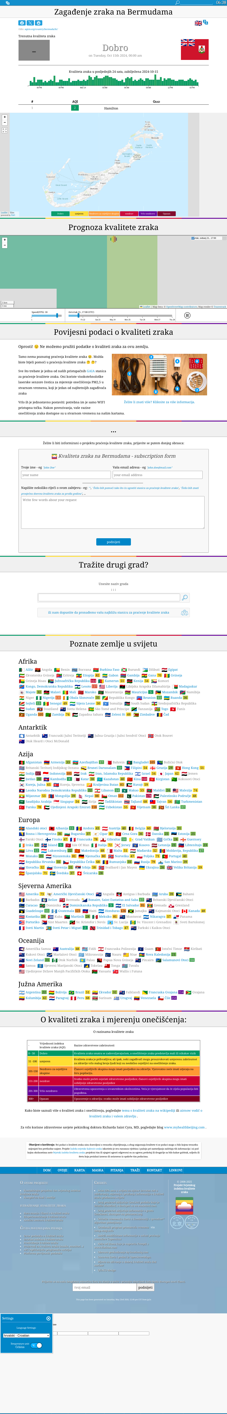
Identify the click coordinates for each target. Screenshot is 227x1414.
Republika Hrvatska (40, 861)
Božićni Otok (170, 762)
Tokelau (93, 965)
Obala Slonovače (81, 697)
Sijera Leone (85, 703)
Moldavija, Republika (181, 850)
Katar (84, 779)
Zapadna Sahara (87, 714)
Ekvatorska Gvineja (36, 675)
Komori (160, 681)
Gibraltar (113, 839)
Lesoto (86, 686)
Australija (66, 948)
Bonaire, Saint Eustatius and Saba (113, 899)
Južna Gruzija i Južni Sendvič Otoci (117, 735)
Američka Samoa (35, 949)
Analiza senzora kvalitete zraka (43, 1220)
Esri (13, 215)
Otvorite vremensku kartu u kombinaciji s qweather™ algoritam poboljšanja (129, 1220)
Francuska (84, 839)
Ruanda (176, 697)
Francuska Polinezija (117, 949)
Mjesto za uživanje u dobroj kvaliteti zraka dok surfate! (125, 1263)
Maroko (87, 692)
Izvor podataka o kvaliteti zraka (43, 1236)
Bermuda (69, 900)
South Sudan (137, 703)
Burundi (130, 669)
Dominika (50, 905)
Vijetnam (143, 807)
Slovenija (60, 867)
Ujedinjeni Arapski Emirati (70, 807)
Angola (43, 669)
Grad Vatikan (141, 839)
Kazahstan (111, 779)
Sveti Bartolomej (188, 922)
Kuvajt (137, 784)
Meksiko (105, 916)
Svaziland (47, 709)
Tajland (136, 801)
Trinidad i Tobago (109, 927)
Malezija (185, 790)
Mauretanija (110, 692)
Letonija (164, 845)
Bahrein (115, 762)
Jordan (30, 779)
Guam (145, 949)
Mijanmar (32, 795)
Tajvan (161, 801)
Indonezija (57, 773)
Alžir (26, 669)
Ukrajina (152, 867)
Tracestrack (220, 306)
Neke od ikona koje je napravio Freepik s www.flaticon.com (121, 1245)
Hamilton (111, 108)
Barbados (29, 900)
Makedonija (89, 850)
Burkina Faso (106, 669)
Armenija (57, 762)
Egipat (170, 669)
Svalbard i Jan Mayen (118, 867)
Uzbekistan (113, 807)
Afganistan (30, 762)
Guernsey (190, 839)
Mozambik (166, 692)
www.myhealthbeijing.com (184, 1127)
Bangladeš (141, 762)
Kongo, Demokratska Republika (46, 686)
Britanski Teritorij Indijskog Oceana (49, 768)
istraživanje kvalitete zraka (43, 1205)
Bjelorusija (167, 828)
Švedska (62, 873)
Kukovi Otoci (32, 954)
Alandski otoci (33, 828)
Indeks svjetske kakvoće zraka (86, 1148)
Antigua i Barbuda (133, 894)
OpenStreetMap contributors (181, 306)
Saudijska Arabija (35, 801)
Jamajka (137, 911)
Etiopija (88, 675)
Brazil (79, 992)
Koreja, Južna (35, 784)
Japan (169, 773)
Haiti (89, 911)
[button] (4, 117)
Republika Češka (82, 861)
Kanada (194, 910)
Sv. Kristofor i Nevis (87, 922)
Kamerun (111, 680)
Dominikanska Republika (88, 905)
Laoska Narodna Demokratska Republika (56, 790)
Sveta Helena (73, 709)
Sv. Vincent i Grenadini (150, 922)
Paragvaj (59, 998)
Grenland (178, 905)
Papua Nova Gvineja (115, 960)
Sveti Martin (31, 928)
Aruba (163, 894)
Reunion (149, 697)
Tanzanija (142, 709)
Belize (49, 900)
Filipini (136, 767)
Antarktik (29, 735)
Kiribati (193, 949)
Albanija (61, 828)
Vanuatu (101, 971)
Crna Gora (129, 833)
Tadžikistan (110, 801)
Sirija (89, 801)
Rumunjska (117, 861)
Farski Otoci (31, 839)
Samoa (27, 965)
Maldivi (158, 790)
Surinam (102, 998)
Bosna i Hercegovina (40, 833)
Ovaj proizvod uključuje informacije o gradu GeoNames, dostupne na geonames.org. (124, 1212)
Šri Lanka (172, 807)
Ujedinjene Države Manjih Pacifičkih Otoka (54, 971)
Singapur (67, 801)
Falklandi (129, 992)
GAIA (91, 371)
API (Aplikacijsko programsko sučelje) (47, 1249)
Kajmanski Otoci (164, 911)
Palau (87, 960)
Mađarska (144, 850)
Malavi (52, 692)
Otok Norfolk (65, 960)
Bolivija (58, 992)
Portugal (174, 856)
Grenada (157, 905)
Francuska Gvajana (163, 992)
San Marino (173, 861)
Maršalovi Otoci (62, 954)
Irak (80, 773)
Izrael (145, 773)
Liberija (108, 686)
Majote (30, 692)
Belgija (139, 828)
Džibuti (151, 669)
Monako (31, 856)
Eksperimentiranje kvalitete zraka (45, 1216)
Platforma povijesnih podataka (43, 1253)
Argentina (33, 992)
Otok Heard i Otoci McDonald (44, 741)
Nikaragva (157, 916)
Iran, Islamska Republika (111, 773)
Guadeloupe (34, 910)
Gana (151, 675)
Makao (133, 790)
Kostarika (32, 916)
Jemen (189, 773)
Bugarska (77, 833)
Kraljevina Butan (105, 784)
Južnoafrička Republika (72, 680)
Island (52, 845)
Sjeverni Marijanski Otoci (59, 965)
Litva (29, 850)
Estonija (183, 833)
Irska (29, 845)
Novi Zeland (34, 960)
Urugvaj (123, 998)
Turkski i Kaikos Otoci (150, 928)
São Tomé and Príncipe (108, 709)
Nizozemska (61, 856)
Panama (182, 916)
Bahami (185, 894)
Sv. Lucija (117, 922)
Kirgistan (159, 779)
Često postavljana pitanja (41, 1228)
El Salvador (130, 905)
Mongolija (62, 795)
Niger (26, 697)
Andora (88, 828)
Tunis (177, 709)
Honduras (112, 910)
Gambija (130, 675)
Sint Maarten (54, 922)
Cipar (103, 833)
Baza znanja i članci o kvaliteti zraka (46, 1213)
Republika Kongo (118, 697)
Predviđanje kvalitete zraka (41, 1242)
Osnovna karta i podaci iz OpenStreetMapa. (124, 1257)
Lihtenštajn (193, 845)
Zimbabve (144, 714)
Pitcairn (144, 960)
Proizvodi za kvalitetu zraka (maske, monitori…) (53, 1246)
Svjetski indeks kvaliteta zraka (69, 1152)
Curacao (28, 905)
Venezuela (145, 998)
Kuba (55, 916)
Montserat (130, 916)
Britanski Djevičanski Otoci (169, 900)
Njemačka (92, 856)
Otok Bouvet (160, 735)
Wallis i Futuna (127, 971)
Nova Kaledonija (157, 954)
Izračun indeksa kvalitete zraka (43, 1239)
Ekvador (104, 992)
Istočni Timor (168, 949)
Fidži (89, 949)
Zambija (57, 714)
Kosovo (141, 845)
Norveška (121, 856)
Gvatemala (66, 910)
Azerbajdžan (88, 762)
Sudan (27, 709)
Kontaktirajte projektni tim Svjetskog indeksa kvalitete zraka (50, 1192)
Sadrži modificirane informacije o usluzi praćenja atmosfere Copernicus (127, 1237)
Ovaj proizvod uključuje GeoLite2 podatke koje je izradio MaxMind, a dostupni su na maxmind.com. (126, 1203)
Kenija (138, 680)
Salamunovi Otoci (175, 960)
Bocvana (81, 669)
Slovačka (32, 867)
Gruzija (161, 767)
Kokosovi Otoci (185, 779)
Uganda (31, 714)
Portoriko (29, 922)
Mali (69, 692)
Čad (163, 714)
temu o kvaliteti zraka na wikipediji (148, 1110)
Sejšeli (30, 703)
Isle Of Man (77, 845)
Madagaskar (184, 686)
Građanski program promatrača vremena (123, 1227)
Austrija (114, 828)
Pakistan (139, 795)
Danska (157, 833)
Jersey (122, 845)
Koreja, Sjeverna (68, 784)
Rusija (145, 861)
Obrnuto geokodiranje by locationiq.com (123, 1252)
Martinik (77, 916)
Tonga (112, 965)
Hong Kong (190, 767)
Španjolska (33, 873)
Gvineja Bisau (32, 681)
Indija (30, 773)
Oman (112, 795)
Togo (161, 709)
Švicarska (90, 873)
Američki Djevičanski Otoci (70, 894)
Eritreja (65, 675)
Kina (137, 779)
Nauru (113, 954)
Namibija (190, 692)
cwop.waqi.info (103, 1230)
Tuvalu (130, 965)
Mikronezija (90, 954)
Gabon (110, 675)
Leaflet (4, 212)
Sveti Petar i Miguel (67, 927)
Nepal (89, 795)
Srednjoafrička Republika (174, 703)
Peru (80, 997)
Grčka (167, 839)
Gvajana (195, 992)
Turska (30, 807)
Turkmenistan (188, 801)
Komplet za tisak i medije (39, 1197)
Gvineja (173, 675)
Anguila (105, 894)
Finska (56, 839)
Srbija (86, 867)
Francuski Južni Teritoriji (64, 735)
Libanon (107, 790)
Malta (117, 850)
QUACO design (107, 1270)
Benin (62, 669)
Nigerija (48, 697)
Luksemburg (57, 850)
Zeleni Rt (118, 714)
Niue (130, 954)
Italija (102, 845)
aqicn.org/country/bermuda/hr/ (41, 29)
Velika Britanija (185, 867)
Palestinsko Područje (175, 795)
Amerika (32, 894)
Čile (167, 997)
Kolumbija (33, 997)
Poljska (148, 856)
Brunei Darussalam (101, 767)
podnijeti (145, 1287)
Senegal (55, 703)
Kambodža (57, 779)
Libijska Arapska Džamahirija (144, 686)
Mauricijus (139, 692)
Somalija (112, 703)
